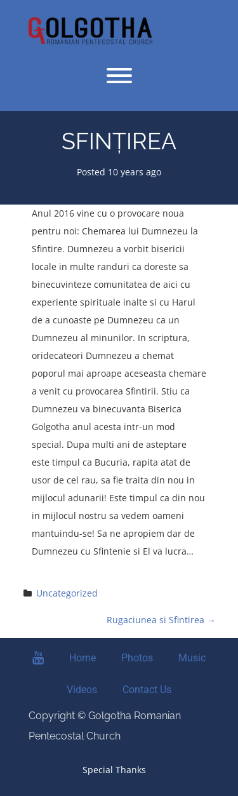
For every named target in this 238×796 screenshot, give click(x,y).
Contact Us (146, 690)
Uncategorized (67, 593)
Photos (137, 658)
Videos (82, 690)
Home (82, 658)
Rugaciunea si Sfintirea (161, 620)
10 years (125, 172)
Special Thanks (114, 770)
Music (192, 658)
